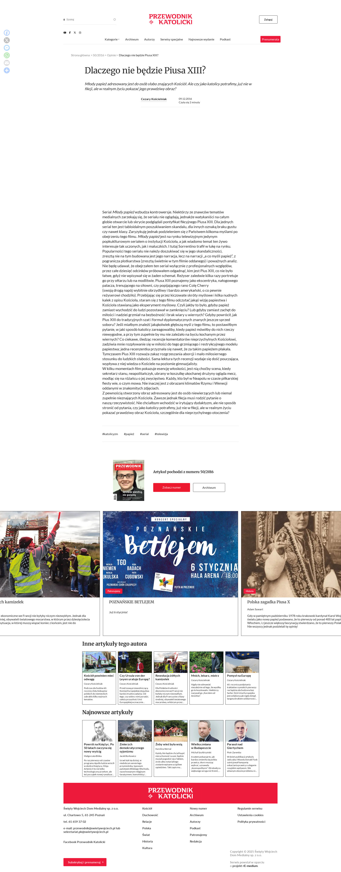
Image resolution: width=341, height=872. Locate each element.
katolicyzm (111, 434)
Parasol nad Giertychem (235, 745)
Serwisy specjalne (171, 39)
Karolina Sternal (163, 748)
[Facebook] (70, 32)
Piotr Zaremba (234, 752)
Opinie (111, 55)
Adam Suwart (255, 609)
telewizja (162, 434)
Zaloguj (268, 19)
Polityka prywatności (251, 821)
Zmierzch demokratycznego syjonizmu (132, 747)
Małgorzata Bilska (93, 756)
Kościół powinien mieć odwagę (99, 677)
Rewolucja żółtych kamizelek (167, 677)
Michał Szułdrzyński (201, 752)
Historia (147, 841)
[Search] (64, 19)
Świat (146, 834)
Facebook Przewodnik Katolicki (84, 842)
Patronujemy (198, 834)
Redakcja (196, 841)
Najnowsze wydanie (201, 39)
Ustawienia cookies (250, 815)
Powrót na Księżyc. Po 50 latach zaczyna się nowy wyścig (99, 747)
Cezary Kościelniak (154, 99)
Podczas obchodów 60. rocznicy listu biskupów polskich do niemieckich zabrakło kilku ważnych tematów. (95, 694)
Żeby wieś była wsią (168, 744)
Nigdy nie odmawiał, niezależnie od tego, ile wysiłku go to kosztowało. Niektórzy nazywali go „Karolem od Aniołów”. (206, 690)
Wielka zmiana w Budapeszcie (201, 745)
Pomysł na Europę (239, 675)
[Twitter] (75, 32)
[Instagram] (80, 32)
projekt (245, 865)
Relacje (147, 821)
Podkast (225, 39)
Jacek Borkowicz (128, 756)
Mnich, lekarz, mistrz (205, 675)
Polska (146, 828)
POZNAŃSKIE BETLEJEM (131, 602)
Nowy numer (198, 808)
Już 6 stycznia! (118, 612)
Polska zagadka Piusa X (268, 602)
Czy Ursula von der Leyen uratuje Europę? (135, 677)
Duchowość (150, 815)
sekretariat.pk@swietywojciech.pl (85, 831)
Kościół (147, 808)
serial (145, 434)
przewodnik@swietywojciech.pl (94, 828)
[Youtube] (64, 32)
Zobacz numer (171, 487)
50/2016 (207, 472)
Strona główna (80, 55)
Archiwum (209, 487)
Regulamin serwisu (250, 808)
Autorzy (149, 39)
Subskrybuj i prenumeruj (84, 862)
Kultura (147, 848)
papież (130, 434)
